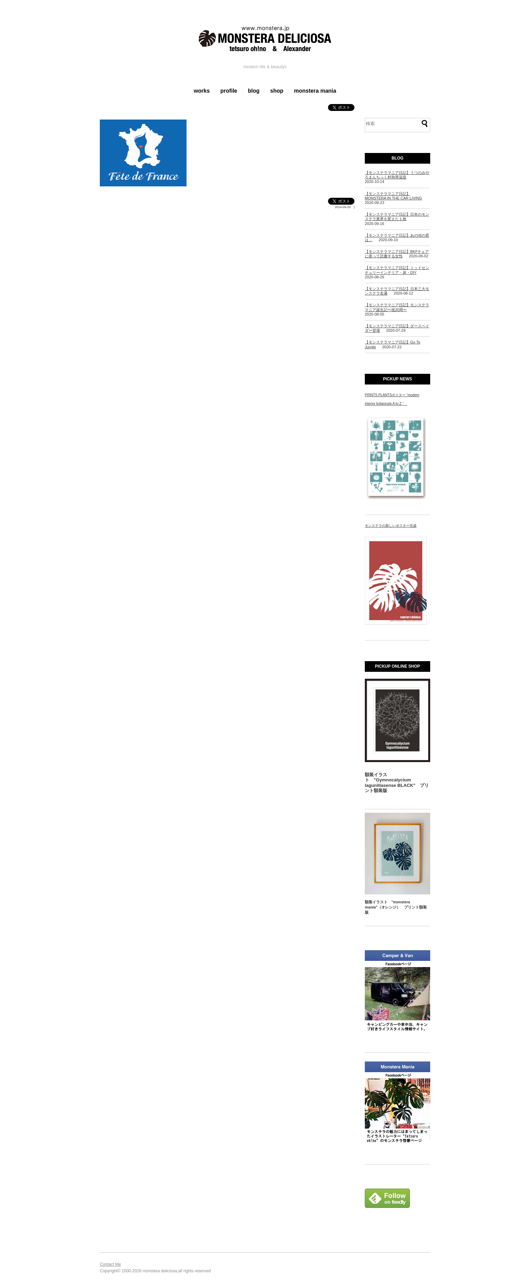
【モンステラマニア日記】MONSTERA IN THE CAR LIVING (393, 196)
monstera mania (315, 91)
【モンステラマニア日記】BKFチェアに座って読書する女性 (397, 253)
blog (253, 91)
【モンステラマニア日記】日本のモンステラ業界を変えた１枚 (397, 216)
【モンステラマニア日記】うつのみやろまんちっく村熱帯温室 (397, 175)
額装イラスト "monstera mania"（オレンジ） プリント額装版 (396, 907)
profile (228, 91)
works (202, 91)
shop (276, 91)
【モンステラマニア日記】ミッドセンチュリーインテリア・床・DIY (397, 270)
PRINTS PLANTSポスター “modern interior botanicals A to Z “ (392, 399)
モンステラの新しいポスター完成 (390, 525)
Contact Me (110, 1264)
